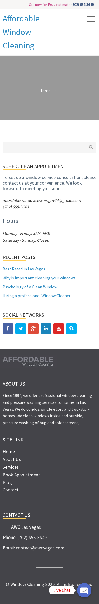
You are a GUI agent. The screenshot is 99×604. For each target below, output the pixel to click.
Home (44, 90)
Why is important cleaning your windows (39, 277)
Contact (10, 490)
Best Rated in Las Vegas (24, 268)
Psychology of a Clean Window (30, 286)
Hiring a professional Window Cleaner (36, 295)
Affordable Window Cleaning (21, 32)
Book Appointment (21, 475)
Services (11, 467)
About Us (12, 459)
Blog (7, 482)
